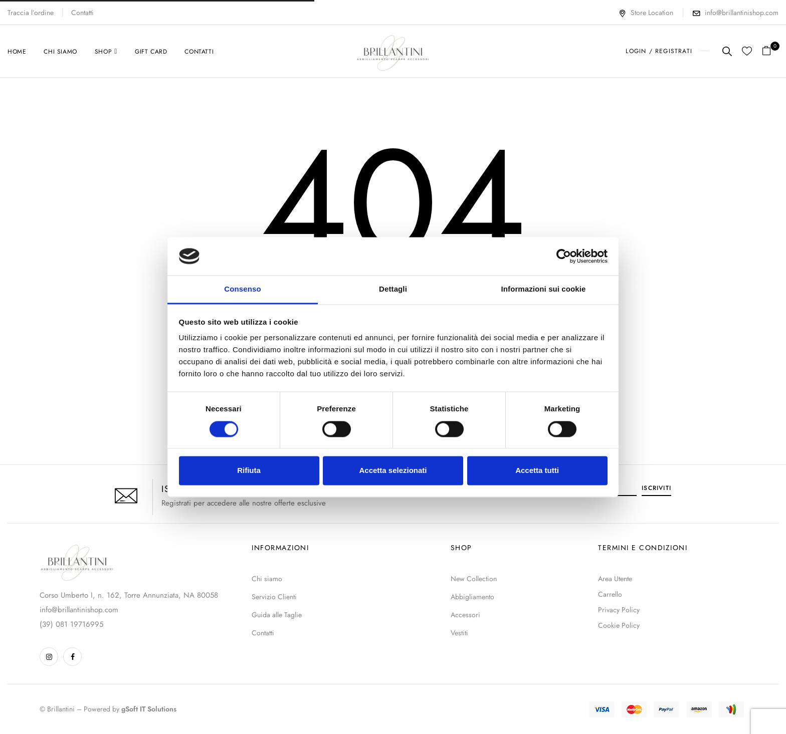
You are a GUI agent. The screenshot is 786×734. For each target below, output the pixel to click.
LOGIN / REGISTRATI (659, 51)
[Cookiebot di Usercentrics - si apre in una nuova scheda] (564, 256)
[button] (770, 51)
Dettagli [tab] (393, 289)
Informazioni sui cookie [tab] (543, 289)
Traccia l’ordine (31, 13)
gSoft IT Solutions (148, 709)
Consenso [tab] (242, 289)
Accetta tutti (537, 470)
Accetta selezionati (393, 470)
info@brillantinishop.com (741, 13)
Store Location (646, 13)
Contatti (82, 13)
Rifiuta (249, 470)
